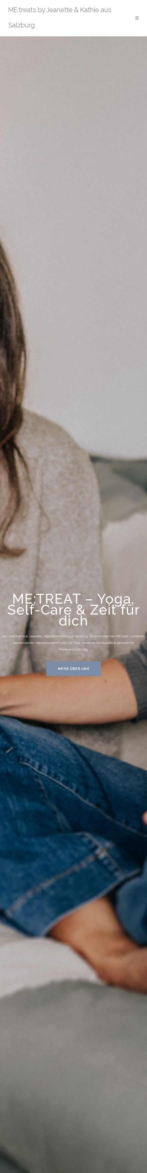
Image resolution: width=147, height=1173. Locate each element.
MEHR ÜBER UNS (73, 669)
